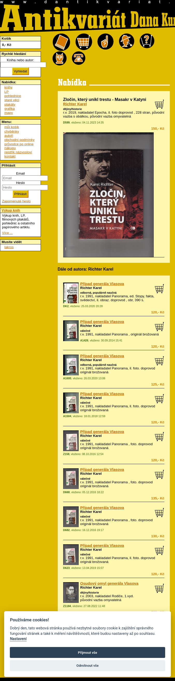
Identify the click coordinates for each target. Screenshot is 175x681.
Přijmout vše (87, 653)
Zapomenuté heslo (16, 201)
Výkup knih (11, 210)
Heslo (20, 183)
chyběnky (11, 131)
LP (6, 92)
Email (20, 173)
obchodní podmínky (19, 140)
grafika (9, 109)
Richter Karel (75, 104)
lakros (9, 247)
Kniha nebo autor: (20, 60)
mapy (8, 113)
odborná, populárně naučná (98, 292)
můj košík (11, 127)
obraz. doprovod (112, 300)
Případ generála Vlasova (102, 284)
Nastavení (18, 639)
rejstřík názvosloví (18, 152)
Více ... (7, 233)
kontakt (10, 156)
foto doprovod (122, 112)
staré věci (11, 100)
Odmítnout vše (87, 666)
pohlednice (12, 96)
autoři (8, 135)
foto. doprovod (144, 368)
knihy (8, 87)
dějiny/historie (72, 109)
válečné (85, 330)
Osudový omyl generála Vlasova (109, 583)
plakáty (9, 104)
